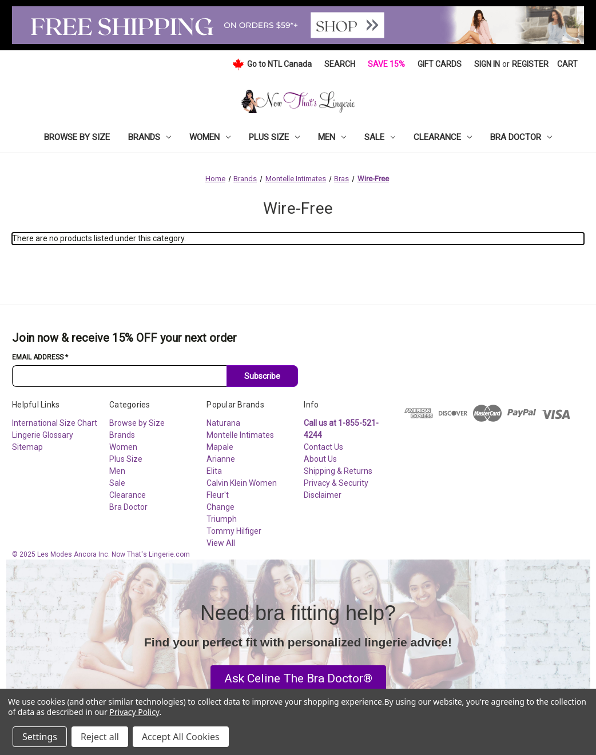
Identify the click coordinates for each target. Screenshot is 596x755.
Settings (39, 736)
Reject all (100, 736)
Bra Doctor (521, 137)
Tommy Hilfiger (233, 531)
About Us (320, 459)
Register (530, 64)
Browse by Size (77, 137)
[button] (298, 679)
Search (339, 64)
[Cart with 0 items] (567, 64)
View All (220, 543)
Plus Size (274, 137)
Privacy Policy (134, 711)
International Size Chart (54, 423)
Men (332, 137)
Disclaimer (322, 495)
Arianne (220, 459)
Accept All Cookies (181, 736)
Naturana (223, 423)
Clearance (443, 137)
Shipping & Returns (338, 471)
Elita (214, 471)
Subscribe (262, 376)
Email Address (40, 357)
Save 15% (386, 64)
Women (210, 137)
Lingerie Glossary (42, 435)
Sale (379, 137)
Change (220, 507)
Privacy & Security (336, 483)
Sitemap (27, 447)
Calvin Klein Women (241, 483)
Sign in (487, 64)
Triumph (221, 519)
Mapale (219, 447)
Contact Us (323, 447)
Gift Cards (440, 64)
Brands (149, 137)
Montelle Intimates (240, 435)
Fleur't (217, 495)
